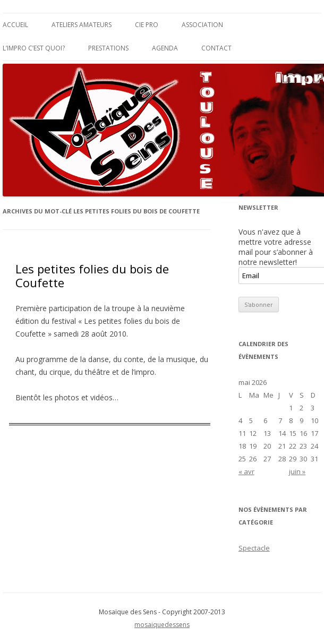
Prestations (108, 48)
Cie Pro (146, 24)
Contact (216, 48)
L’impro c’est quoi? (34, 48)
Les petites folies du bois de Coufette (92, 275)
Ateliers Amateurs (82, 24)
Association (202, 24)
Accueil (15, 24)
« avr (246, 471)
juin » (297, 471)
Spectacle (254, 548)
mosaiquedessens (162, 624)
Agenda (165, 48)
